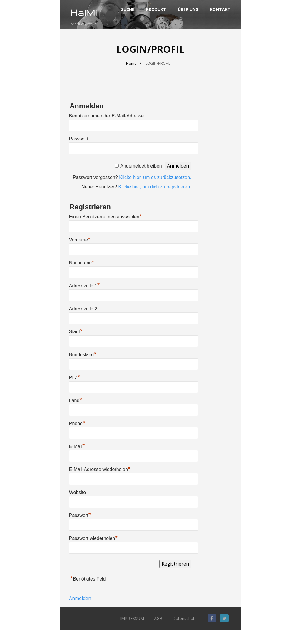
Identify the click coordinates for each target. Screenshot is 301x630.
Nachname (81, 262)
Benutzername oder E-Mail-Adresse (106, 115)
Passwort (78, 138)
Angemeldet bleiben (141, 165)
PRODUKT (156, 9)
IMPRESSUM (132, 618)
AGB (158, 618)
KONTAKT (220, 9)
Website (77, 492)
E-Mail (77, 446)
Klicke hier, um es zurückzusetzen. (155, 177)
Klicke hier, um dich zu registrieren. (154, 186)
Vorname (80, 239)
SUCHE (127, 9)
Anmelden (80, 598)
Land (75, 400)
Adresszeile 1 (84, 285)
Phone (77, 423)
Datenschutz (185, 618)
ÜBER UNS (188, 9)
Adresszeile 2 (83, 308)
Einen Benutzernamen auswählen (105, 216)
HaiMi (84, 12)
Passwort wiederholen (93, 538)
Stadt (76, 331)
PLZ (74, 377)
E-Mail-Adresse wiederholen (100, 469)
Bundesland (82, 354)
